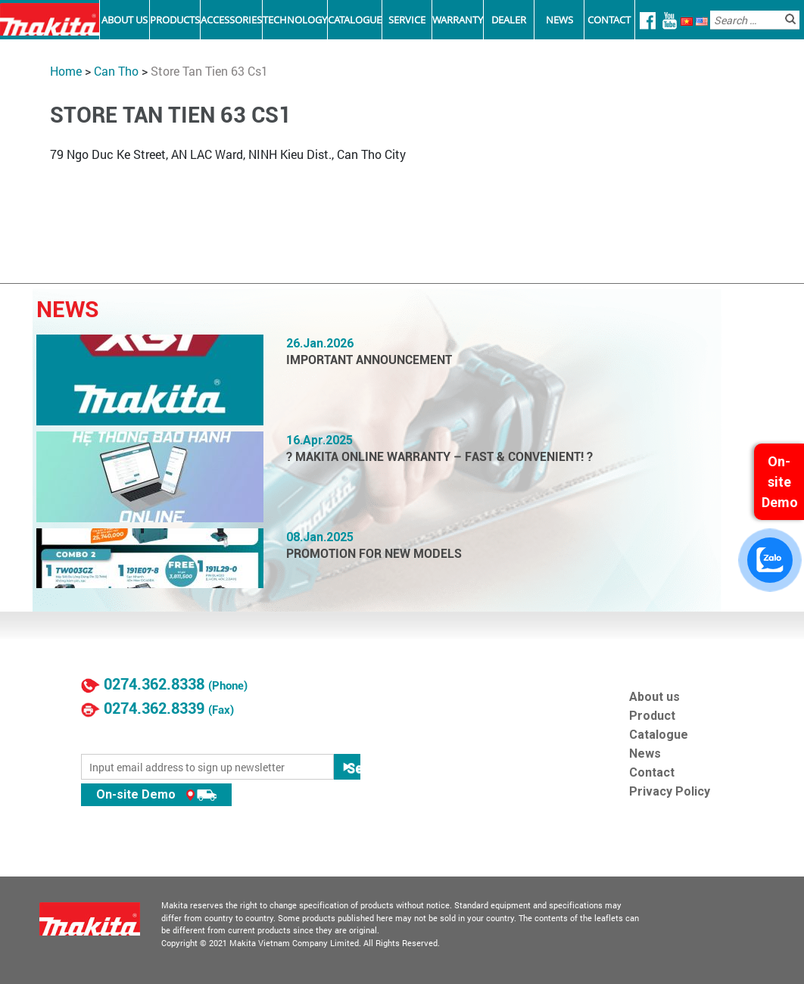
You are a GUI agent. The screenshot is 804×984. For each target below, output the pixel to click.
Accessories (231, 19)
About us (654, 697)
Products (175, 19)
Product (652, 715)
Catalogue (355, 19)
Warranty (457, 19)
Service (406, 19)
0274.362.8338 (154, 684)
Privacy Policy (669, 791)
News (559, 19)
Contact (609, 19)
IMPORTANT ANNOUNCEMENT (369, 360)
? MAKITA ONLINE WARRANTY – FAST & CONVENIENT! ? (439, 457)
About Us (124, 19)
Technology (295, 19)
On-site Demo (156, 794)
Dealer (508, 19)
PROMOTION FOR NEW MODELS (374, 553)
